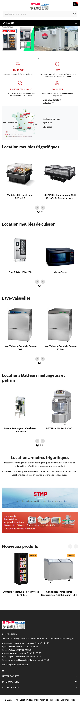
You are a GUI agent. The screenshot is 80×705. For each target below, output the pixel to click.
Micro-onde (60, 272)
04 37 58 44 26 (42, 659)
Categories (40, 23)
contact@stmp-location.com (15, 664)
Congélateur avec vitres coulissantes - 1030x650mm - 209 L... (59, 595)
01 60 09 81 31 (31, 646)
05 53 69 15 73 (34, 656)
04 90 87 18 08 (24, 649)
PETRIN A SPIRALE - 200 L (60, 428)
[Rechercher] (40, 14)
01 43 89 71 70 (42, 643)
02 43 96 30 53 (34, 653)
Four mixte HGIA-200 (20, 272)
